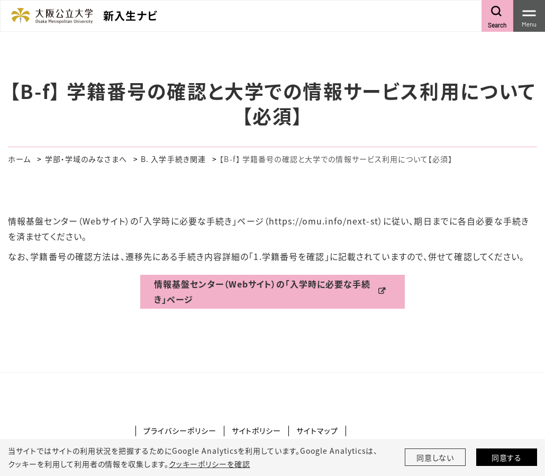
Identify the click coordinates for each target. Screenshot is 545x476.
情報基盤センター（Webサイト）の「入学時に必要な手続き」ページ (262, 291)
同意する (507, 457)
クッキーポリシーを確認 (209, 464)
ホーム (19, 159)
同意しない (435, 457)
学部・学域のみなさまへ (86, 159)
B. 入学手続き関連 (173, 159)
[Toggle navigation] (529, 16)
